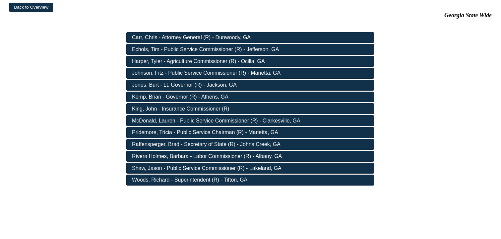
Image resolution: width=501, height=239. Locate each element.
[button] (31, 7)
